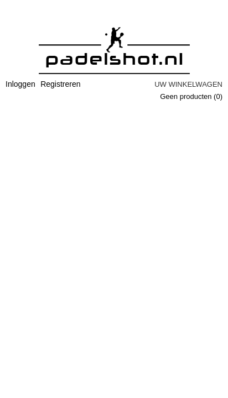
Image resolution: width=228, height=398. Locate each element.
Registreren (60, 84)
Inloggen (20, 84)
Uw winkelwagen (188, 84)
